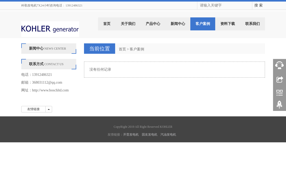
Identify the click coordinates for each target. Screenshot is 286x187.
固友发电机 (149, 134)
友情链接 (33, 109)
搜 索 (258, 5)
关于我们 (128, 24)
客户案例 (203, 24)
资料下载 (227, 24)
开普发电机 (131, 134)
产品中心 (153, 24)
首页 (106, 24)
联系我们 (252, 24)
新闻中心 (178, 24)
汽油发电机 (168, 134)
